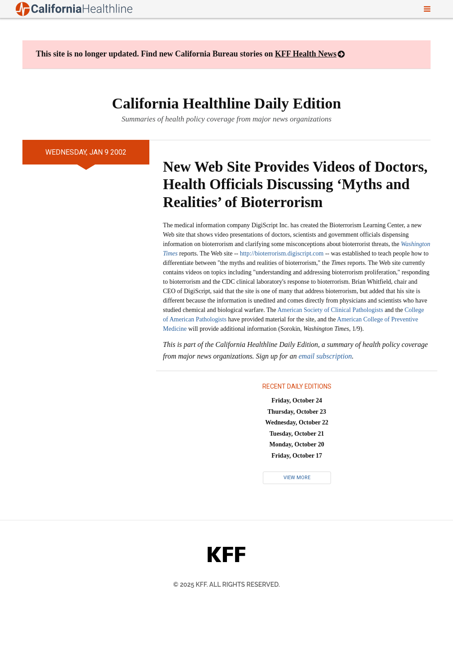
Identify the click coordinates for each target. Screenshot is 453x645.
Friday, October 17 (296, 455)
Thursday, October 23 (296, 411)
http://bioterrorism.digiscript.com (282, 253)
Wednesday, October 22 (296, 422)
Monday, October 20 (297, 444)
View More (296, 478)
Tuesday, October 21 (297, 433)
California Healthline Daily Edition (226, 103)
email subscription (325, 356)
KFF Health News (305, 53)
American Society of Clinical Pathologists (330, 310)
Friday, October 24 (296, 400)
